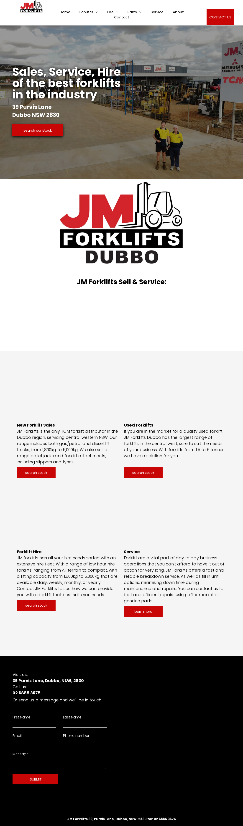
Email (17, 735)
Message (21, 754)
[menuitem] (65, 12)
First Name (22, 717)
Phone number (76, 735)
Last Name (72, 717)
